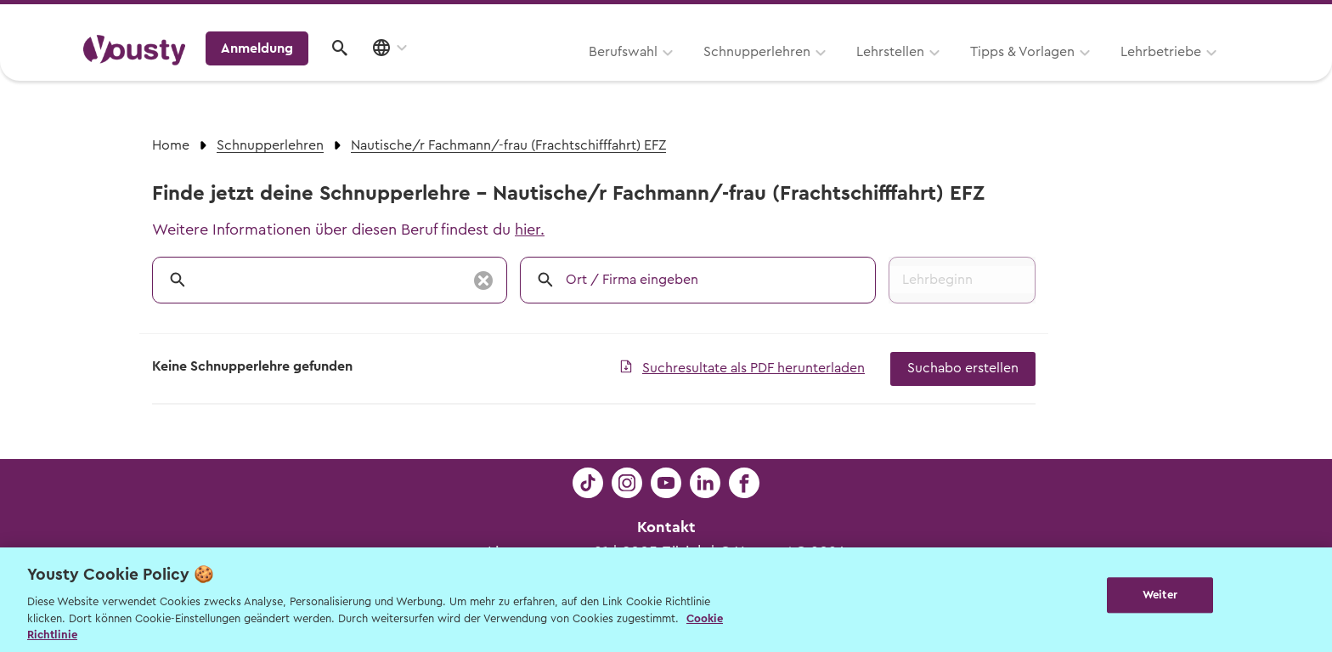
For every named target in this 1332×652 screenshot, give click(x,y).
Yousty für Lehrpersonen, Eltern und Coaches (932, 18)
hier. (530, 229)
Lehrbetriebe (945, 74)
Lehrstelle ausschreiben (1175, 18)
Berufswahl (407, 74)
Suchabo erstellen (963, 368)
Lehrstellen (674, 74)
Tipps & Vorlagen (806, 74)
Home (170, 145)
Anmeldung (1101, 72)
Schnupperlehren (541, 74)
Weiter (1160, 598)
